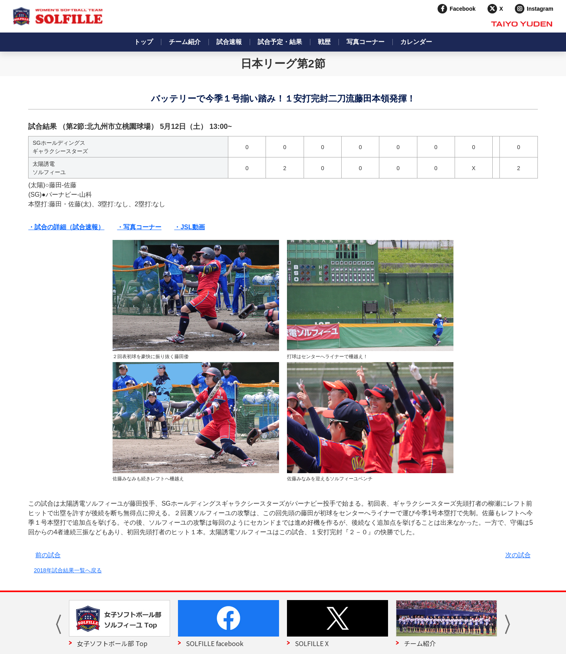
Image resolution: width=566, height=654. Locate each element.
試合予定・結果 (280, 41)
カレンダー (416, 41)
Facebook (462, 9)
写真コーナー (365, 41)
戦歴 (324, 41)
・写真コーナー (139, 227)
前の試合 (48, 555)
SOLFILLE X (312, 643)
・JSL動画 (189, 227)
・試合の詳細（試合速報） (66, 227)
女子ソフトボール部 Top (112, 643)
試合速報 (229, 41)
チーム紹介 (185, 41)
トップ (143, 41)
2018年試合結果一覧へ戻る (67, 570)
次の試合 (518, 555)
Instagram (540, 9)
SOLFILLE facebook (214, 643)
